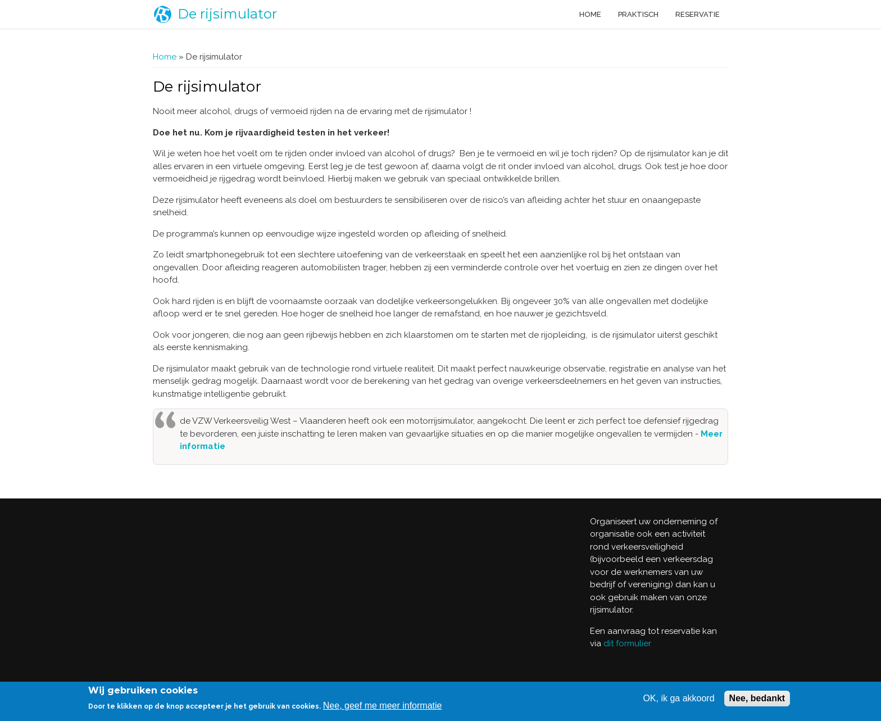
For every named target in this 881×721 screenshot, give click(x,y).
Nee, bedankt (757, 698)
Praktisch (638, 14)
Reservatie (697, 14)
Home (590, 14)
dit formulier (627, 643)
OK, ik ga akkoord (678, 698)
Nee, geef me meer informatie (382, 705)
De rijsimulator (227, 14)
